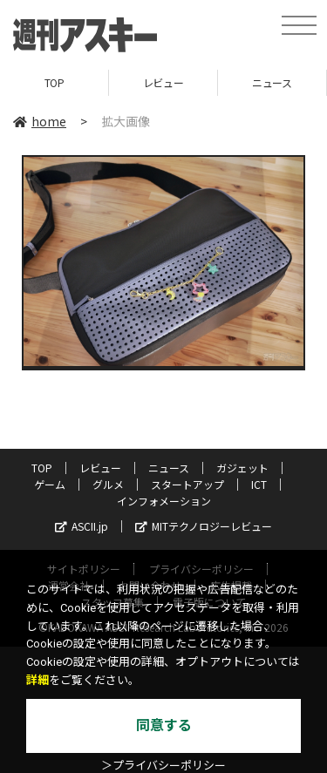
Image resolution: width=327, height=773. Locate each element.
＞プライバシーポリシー (163, 765)
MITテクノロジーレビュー (203, 526)
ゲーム (49, 484)
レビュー (163, 82)
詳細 (37, 680)
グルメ (108, 484)
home (39, 121)
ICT (259, 484)
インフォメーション (164, 500)
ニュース (271, 82)
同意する (164, 725)
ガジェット (242, 467)
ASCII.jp (81, 526)
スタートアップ (187, 484)
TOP (54, 82)
